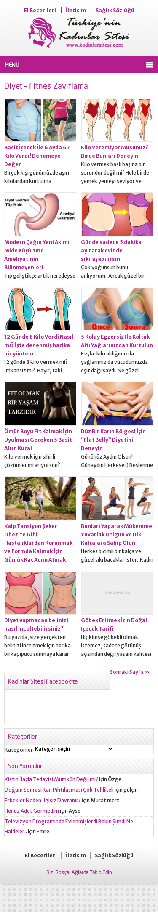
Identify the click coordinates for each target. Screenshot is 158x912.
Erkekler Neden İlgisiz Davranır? (43, 800)
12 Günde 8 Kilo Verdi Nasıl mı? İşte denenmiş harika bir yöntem (38, 345)
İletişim (76, 10)
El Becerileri (40, 10)
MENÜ (12, 64)
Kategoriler (19, 750)
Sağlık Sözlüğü (115, 10)
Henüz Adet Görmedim (32, 811)
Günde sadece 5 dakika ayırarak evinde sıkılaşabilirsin (111, 250)
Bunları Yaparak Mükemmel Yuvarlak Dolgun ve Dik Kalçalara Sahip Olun (117, 534)
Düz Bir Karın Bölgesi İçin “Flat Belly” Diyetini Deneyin (113, 439)
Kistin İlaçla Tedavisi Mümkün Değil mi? (51, 779)
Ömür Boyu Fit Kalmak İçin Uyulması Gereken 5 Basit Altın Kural (38, 439)
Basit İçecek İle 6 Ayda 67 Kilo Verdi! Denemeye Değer (37, 155)
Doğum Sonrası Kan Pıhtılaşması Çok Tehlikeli (59, 790)
